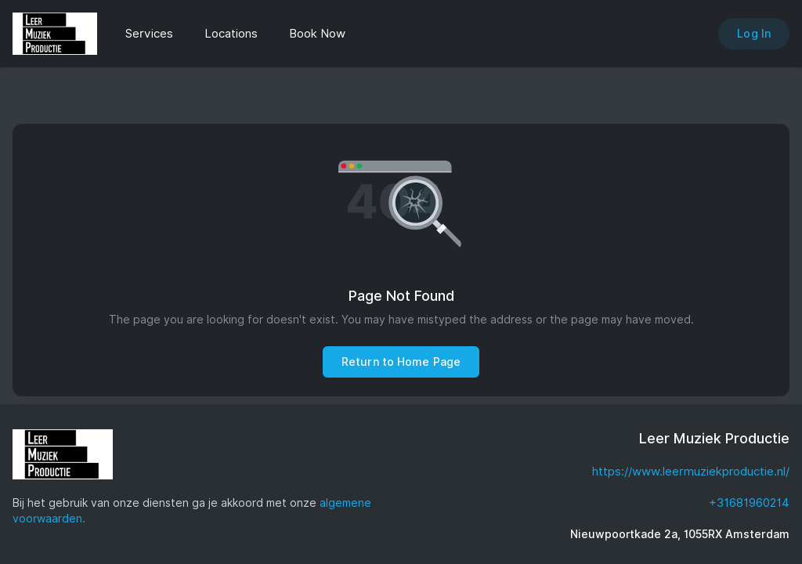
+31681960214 (749, 503)
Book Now (317, 34)
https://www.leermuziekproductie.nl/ (690, 472)
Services (149, 34)
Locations (231, 34)
